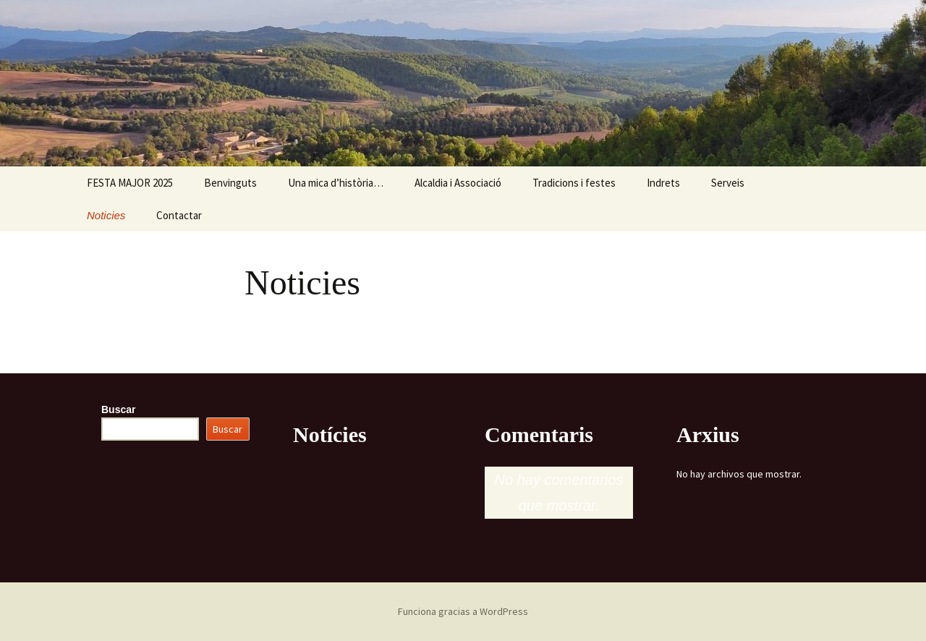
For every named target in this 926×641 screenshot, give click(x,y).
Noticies (106, 215)
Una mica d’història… (335, 183)
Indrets (663, 183)
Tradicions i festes (574, 183)
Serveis (727, 183)
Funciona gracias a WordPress (463, 611)
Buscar (118, 409)
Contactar (179, 215)
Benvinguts (230, 183)
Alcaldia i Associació (458, 183)
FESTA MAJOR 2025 (130, 183)
